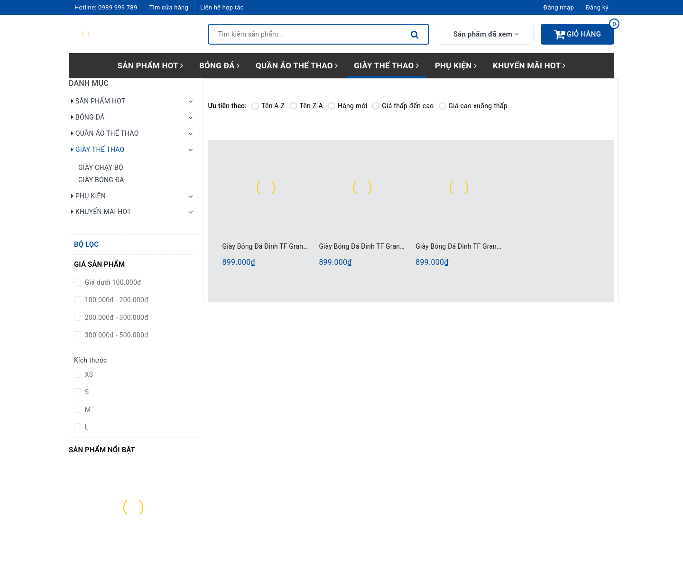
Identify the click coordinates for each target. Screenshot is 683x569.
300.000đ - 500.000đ (115, 335)
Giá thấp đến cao (403, 106)
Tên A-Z (268, 106)
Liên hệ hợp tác (222, 7)
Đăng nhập (559, 7)
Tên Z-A (306, 106)
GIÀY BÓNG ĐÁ (101, 180)
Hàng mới (347, 106)
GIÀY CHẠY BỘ (100, 167)
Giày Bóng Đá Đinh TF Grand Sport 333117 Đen (389, 246)
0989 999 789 (118, 7)
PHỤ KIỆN (456, 65)
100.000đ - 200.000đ (115, 300)
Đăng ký (597, 7)
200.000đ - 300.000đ (115, 317)
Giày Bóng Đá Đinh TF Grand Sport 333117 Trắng (488, 246)
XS (88, 374)
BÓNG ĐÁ (219, 65)
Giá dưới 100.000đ (112, 282)
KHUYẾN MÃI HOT (529, 65)
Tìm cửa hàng (168, 7)
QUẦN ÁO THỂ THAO (297, 65)
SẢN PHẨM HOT (150, 65)
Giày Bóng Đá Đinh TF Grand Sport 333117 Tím (292, 246)
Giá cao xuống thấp (473, 106)
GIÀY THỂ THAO (386, 65)
